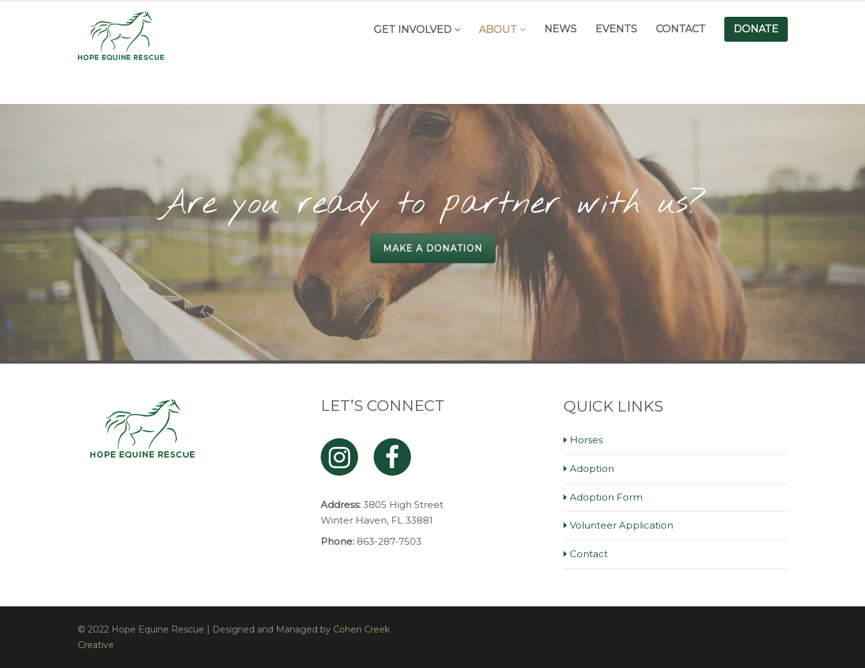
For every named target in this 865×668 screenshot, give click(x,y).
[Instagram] (339, 457)
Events (616, 29)
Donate (756, 29)
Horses (586, 440)
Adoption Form (606, 497)
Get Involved (412, 29)
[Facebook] (392, 457)
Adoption (592, 468)
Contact (681, 29)
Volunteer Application (621, 525)
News (560, 29)
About (498, 29)
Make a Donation (433, 248)
